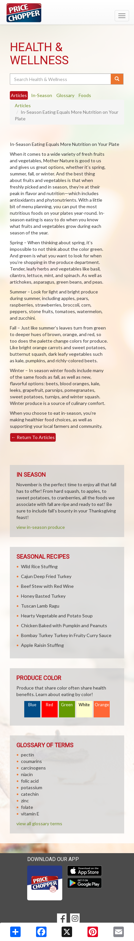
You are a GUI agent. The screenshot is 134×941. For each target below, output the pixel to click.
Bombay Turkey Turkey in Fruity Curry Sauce (66, 635)
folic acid (30, 781)
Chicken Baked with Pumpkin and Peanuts (64, 625)
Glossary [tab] (65, 95)
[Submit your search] (117, 79)
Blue (32, 704)
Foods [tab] (85, 95)
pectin (27, 754)
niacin (27, 774)
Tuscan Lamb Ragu (40, 606)
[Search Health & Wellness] (61, 79)
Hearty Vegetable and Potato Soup (57, 615)
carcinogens (33, 768)
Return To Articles (33, 437)
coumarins (31, 761)
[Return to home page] (67, 12)
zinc (25, 800)
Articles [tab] (19, 95)
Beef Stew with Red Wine (47, 586)
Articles (23, 105)
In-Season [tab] (41, 95)
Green (67, 704)
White (84, 704)
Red (49, 704)
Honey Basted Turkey (43, 596)
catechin (30, 794)
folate (27, 807)
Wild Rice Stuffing (39, 566)
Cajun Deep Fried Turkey (46, 576)
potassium (31, 787)
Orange (102, 704)
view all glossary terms (39, 823)
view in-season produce (40, 527)
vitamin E (30, 813)
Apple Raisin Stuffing (42, 645)
